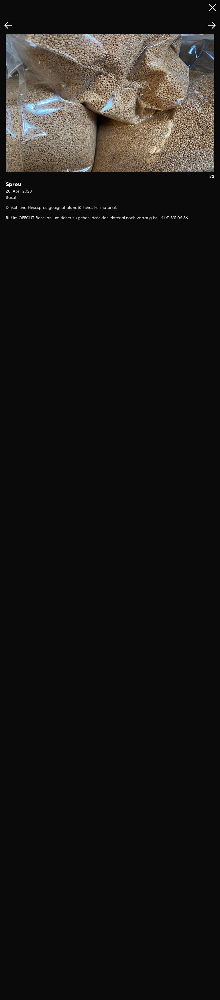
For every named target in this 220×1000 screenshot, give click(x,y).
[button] (212, 25)
